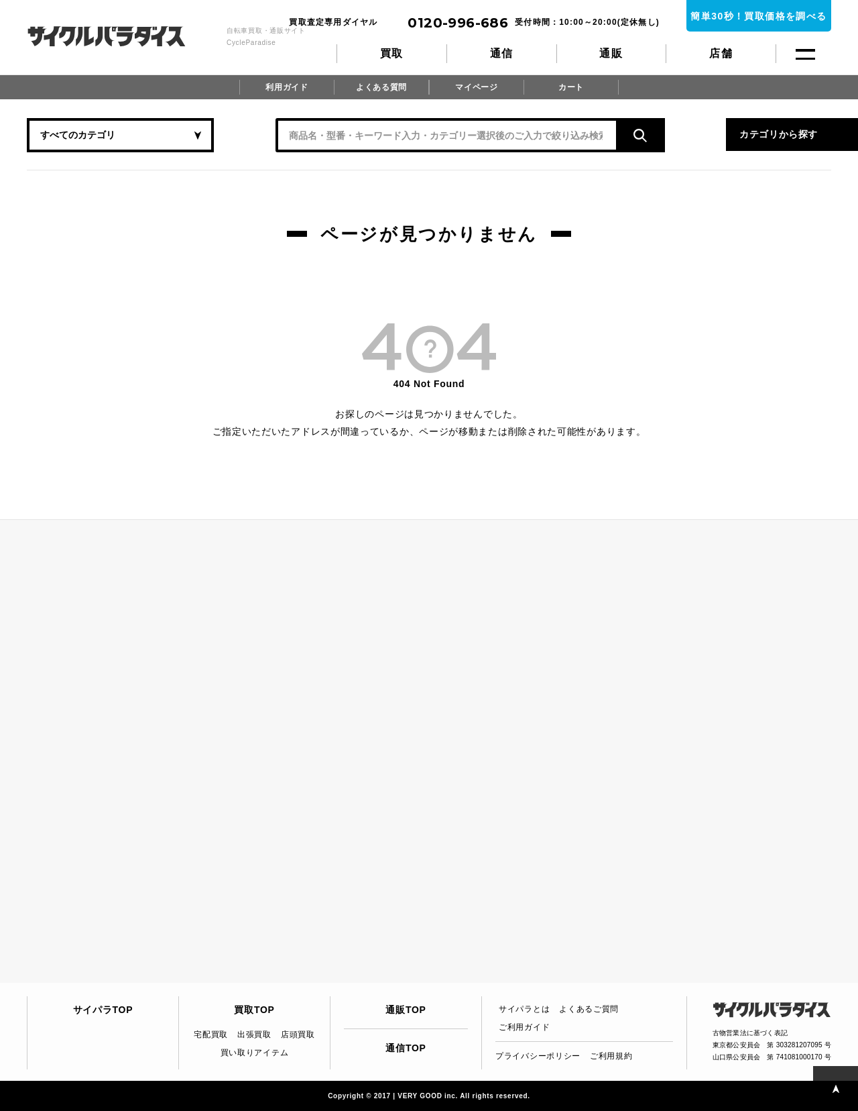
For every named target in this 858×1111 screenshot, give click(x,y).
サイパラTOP (103, 1009)
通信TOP (405, 1048)
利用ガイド (286, 87)
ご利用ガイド (524, 1027)
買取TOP (254, 1009)
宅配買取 (211, 1034)
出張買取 (254, 1034)
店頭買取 (298, 1034)
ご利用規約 (611, 1056)
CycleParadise (121, 36)
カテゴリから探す (697, 134)
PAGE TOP (834, 1087)
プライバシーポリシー (537, 1056)
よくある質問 (381, 87)
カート (571, 87)
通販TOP (405, 1009)
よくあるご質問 (589, 1009)
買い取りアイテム (255, 1052)
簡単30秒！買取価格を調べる (758, 16)
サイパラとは (524, 1009)
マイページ (476, 87)
